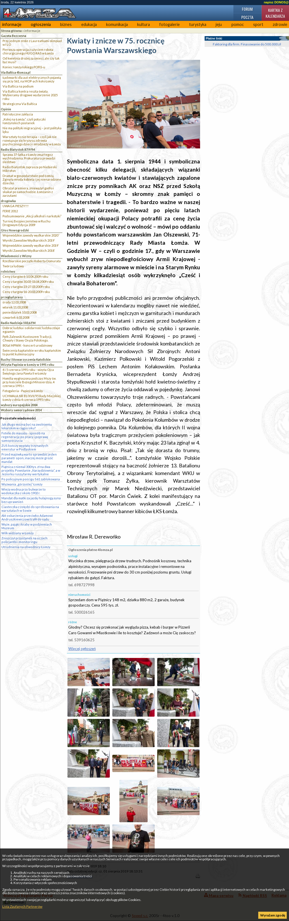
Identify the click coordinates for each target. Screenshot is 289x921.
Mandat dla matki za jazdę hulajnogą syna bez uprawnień (31, 500)
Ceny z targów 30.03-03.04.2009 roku (28, 281)
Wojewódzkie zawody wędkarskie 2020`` (31, 235)
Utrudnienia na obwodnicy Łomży (26, 547)
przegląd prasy (12, 297)
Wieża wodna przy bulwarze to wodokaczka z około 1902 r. (23, 491)
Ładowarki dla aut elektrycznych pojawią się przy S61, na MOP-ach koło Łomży (32, 79)
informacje (11, 24)
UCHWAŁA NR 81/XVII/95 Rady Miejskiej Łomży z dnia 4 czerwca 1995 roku (32, 397)
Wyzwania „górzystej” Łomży (22, 484)
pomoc (237, 24)
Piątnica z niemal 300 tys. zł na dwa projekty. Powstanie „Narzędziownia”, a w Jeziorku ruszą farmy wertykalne (30, 470)
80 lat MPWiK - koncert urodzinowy (27, 345)
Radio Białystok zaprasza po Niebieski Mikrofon (30, 168)
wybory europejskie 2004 (19, 405)
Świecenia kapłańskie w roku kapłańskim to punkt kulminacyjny (32, 352)
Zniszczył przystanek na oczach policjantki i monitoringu (24, 540)
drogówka (8, 201)
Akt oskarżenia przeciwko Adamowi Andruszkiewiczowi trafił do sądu (27, 517)
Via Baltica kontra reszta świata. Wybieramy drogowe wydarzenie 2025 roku (30, 94)
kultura (143, 24)
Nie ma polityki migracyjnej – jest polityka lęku (32, 130)
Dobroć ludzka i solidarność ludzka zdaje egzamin (31, 329)
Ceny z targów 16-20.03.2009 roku (26, 292)
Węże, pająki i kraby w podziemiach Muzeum (26, 526)
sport (258, 24)
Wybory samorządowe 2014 (21, 410)
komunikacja (117, 24)
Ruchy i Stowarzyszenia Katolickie (26, 359)
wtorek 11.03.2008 (15, 307)
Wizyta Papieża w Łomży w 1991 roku (27, 364)
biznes (66, 24)
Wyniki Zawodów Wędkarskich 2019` (29, 240)
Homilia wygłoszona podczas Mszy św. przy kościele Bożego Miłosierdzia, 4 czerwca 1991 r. (29, 382)
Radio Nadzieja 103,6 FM (18, 323)
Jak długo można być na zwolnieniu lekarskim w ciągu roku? (26, 426)
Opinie (6, 109)
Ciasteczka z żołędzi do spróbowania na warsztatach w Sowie (30, 508)
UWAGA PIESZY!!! (16, 206)
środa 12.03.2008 (14, 302)
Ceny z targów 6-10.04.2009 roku (25, 276)
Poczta (247, 17)
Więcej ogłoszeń (82, 648)
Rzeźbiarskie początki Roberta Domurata (32, 261)
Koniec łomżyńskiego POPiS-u (24, 67)
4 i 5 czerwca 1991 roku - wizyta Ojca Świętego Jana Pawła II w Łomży (28, 371)
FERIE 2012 (10, 211)
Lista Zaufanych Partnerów (22, 906)
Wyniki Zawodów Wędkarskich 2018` (29, 250)
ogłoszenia (41, 24)
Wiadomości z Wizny (16, 256)
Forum (247, 9)
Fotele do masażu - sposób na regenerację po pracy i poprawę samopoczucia (24, 436)
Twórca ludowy (13, 266)
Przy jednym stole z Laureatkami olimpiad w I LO (32, 42)
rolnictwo (8, 271)
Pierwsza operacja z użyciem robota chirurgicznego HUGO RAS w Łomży (28, 51)
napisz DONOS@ (276, 2)
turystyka (197, 24)
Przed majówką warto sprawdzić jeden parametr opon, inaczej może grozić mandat (29, 457)
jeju (219, 24)
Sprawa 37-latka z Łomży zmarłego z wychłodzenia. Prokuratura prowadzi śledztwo (29, 158)
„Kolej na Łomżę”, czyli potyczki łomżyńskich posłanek (24, 121)
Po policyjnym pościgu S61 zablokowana (30, 479)
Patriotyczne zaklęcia (18, 114)
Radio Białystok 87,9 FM (18, 149)
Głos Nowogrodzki (15, 230)
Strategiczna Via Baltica (20, 104)
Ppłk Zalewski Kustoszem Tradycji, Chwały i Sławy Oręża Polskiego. (27, 338)
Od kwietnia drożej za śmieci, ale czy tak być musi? (31, 60)
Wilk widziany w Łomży (17, 533)
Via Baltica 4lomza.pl (15, 72)
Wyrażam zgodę (272, 915)
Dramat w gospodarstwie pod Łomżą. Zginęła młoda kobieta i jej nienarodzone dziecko (32, 179)
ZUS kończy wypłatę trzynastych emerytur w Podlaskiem (24, 447)
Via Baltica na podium (18, 86)
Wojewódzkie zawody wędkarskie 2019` (31, 245)
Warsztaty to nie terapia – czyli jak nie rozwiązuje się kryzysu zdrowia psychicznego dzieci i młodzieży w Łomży (32, 140)
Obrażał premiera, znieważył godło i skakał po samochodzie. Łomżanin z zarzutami (28, 191)
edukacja (89, 24)
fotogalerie (169, 24)
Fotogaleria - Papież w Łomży (23, 391)
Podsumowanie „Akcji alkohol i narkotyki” (32, 216)
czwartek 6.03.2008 (16, 317)
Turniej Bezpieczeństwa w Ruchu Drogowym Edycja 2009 (27, 223)
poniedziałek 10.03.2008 (20, 312)
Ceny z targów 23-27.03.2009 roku (26, 286)
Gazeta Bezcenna (13, 36)
